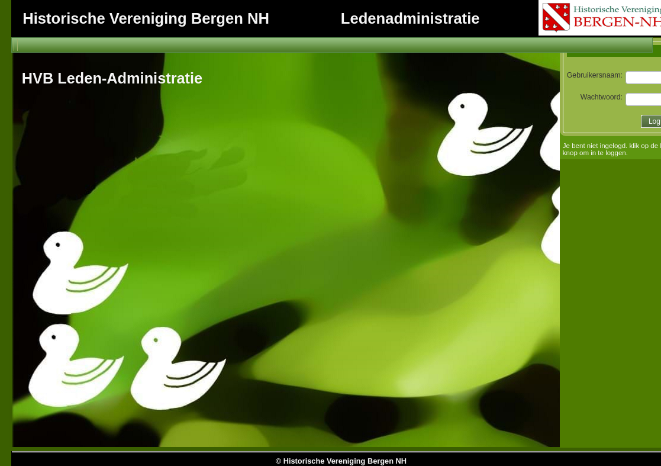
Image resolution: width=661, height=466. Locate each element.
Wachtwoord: (603, 97)
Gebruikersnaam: (595, 75)
